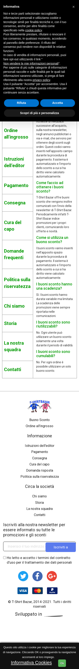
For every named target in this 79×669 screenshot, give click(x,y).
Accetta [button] (57, 103)
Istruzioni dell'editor (39, 446)
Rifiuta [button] (21, 103)
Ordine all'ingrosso (39, 426)
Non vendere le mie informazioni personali (30, 63)
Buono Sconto (39, 420)
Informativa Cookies (31, 662)
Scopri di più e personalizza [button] (39, 113)
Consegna (39, 458)
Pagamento (39, 452)
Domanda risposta (39, 470)
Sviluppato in (39, 614)
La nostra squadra (39, 509)
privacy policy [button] (41, 80)
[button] (73, 6)
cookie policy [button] (33, 30)
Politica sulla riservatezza (39, 477)
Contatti (39, 515)
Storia (39, 503)
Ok (62, 663)
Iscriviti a (61, 546)
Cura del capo (39, 464)
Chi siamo (39, 496)
